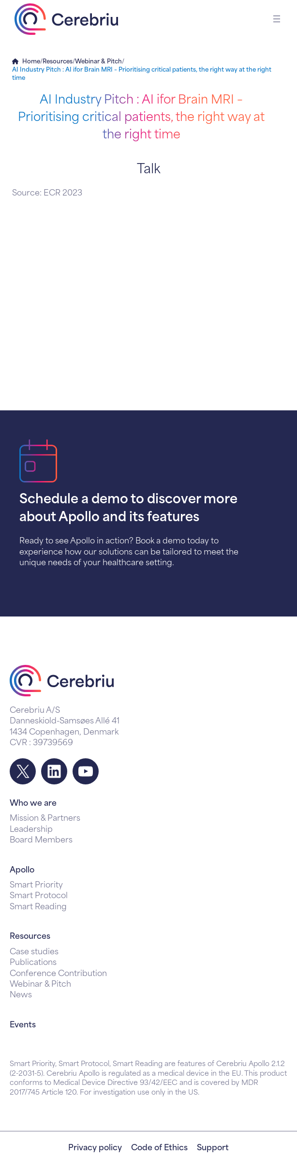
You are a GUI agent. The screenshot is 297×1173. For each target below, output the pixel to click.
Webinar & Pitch (98, 62)
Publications (33, 963)
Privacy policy (95, 1148)
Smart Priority (36, 885)
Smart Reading (38, 907)
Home (31, 62)
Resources (58, 62)
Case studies (34, 952)
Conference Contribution (58, 974)
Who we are (33, 804)
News (21, 995)
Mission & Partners (45, 819)
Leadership (31, 830)
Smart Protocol (39, 896)
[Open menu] (276, 19)
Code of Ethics (159, 1148)
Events (23, 1025)
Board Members (41, 840)
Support (213, 1148)
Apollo (22, 870)
